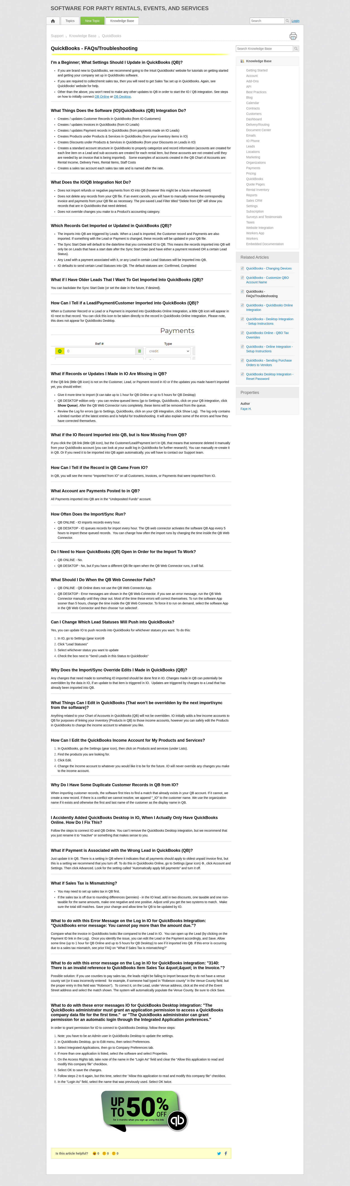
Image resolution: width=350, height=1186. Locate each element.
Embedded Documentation (265, 244)
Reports (251, 195)
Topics (70, 21)
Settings (252, 206)
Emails (251, 135)
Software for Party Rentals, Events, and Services (130, 8)
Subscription (255, 211)
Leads (250, 146)
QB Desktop (122, 96)
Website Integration (259, 228)
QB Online (102, 96)
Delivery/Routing (258, 124)
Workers (252, 238)
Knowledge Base (122, 21)
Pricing (251, 173)
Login (295, 21)
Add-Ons (252, 81)
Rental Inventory (257, 190)
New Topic (92, 21)
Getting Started (256, 70)
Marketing (253, 157)
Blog (249, 97)
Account (252, 76)
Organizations (256, 162)
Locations (253, 152)
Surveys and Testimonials (264, 217)
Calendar (252, 103)
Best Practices (256, 92)
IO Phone (253, 141)
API (248, 86)
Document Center (258, 130)
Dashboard (254, 119)
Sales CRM (254, 200)
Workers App (255, 233)
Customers (254, 114)
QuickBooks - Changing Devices (269, 268)
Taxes (250, 222)
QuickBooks (111, 36)
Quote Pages (255, 184)
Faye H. (246, 409)
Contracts (253, 108)
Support (57, 36)
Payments (253, 168)
